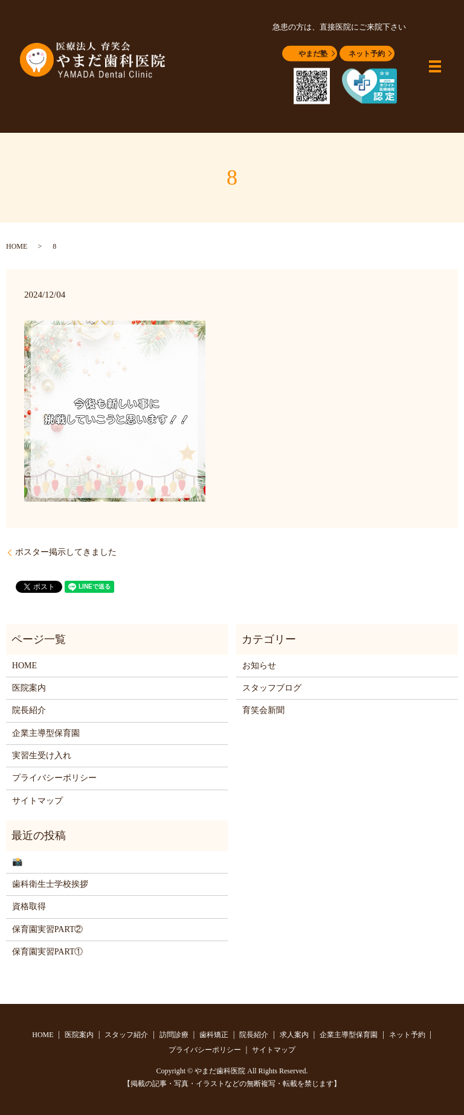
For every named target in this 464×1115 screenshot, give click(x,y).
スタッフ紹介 (126, 1034)
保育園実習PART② (47, 929)
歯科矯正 (213, 1034)
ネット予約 (367, 54)
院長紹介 (29, 710)
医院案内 (29, 687)
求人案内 (294, 1034)
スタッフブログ (271, 687)
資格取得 (29, 906)
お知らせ (259, 665)
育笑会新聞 (263, 710)
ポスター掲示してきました (66, 552)
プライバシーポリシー (54, 777)
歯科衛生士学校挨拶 (50, 884)
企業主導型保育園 (46, 733)
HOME (16, 246)
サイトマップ (37, 800)
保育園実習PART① (47, 951)
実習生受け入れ (41, 755)
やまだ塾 (312, 54)
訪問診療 (174, 1034)
